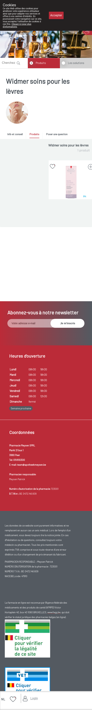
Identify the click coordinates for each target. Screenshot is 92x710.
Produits (41, 63)
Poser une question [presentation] (56, 134)
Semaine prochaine (21, 408)
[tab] (16, 135)
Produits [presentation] (34, 134)
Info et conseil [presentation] (15, 134)
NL (3, 699)
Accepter (56, 15)
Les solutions (76, 63)
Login (34, 698)
